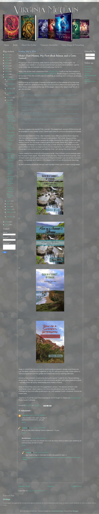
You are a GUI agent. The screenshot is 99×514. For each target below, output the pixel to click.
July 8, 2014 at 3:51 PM (38, 438)
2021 (7, 57)
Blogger (75, 511)
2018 (7, 66)
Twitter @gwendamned (90, 81)
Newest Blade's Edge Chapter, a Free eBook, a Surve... (11, 108)
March (9, 209)
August (9, 97)
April (9, 206)
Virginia (24, 428)
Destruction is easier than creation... (11, 137)
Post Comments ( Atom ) (37, 491)
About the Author (29, 45)
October (10, 88)
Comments (90, 58)
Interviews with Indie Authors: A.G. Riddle (11, 118)
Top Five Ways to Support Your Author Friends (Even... (10, 168)
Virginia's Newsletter (49, 45)
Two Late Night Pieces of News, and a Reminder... (11, 128)
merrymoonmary (57, 511)
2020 (7, 60)
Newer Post (24, 486)
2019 (7, 63)
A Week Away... (9, 144)
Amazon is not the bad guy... (10, 189)
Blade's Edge (54, 71)
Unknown (25, 415)
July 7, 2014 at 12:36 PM (37, 415)
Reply (24, 422)
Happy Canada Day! (10, 195)
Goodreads (89, 69)
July (8, 100)
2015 (7, 74)
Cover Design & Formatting (73, 45)
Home (6, 45)
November (11, 84)
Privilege (6, 499)
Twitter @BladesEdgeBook (90, 75)
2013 (7, 222)
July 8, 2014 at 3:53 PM (41, 452)
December (11, 79)
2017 (7, 69)
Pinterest (88, 71)
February (10, 212)
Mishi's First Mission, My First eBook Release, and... (11, 181)
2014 (7, 77)
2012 (7, 224)
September (11, 93)
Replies (26, 449)
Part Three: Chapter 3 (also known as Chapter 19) (37, 74)
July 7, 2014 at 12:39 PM (37, 428)
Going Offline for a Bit (11, 149)
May (8, 204)
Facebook (88, 66)
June (9, 201)
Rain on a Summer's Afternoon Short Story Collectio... (11, 157)
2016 (7, 71)
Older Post (76, 486)
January (10, 216)
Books (15, 45)
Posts (88, 55)
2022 (7, 55)
